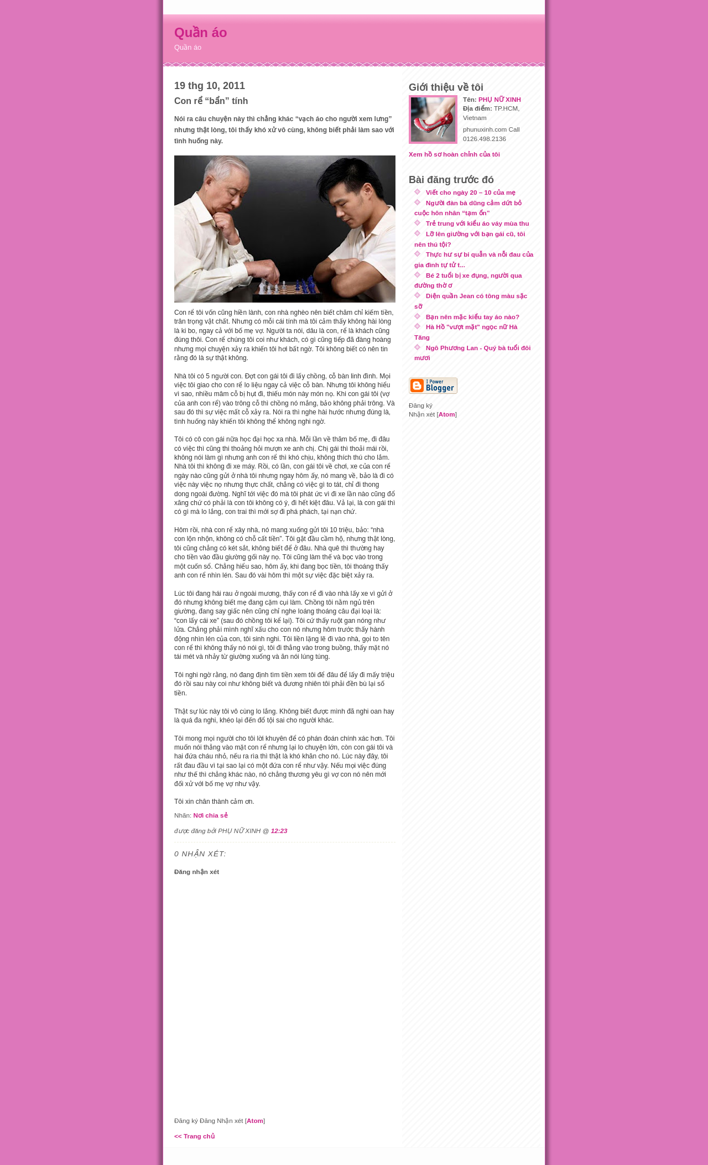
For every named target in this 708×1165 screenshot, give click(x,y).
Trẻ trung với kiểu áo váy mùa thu (477, 223)
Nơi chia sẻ (210, 815)
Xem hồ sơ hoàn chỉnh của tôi (454, 154)
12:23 (279, 830)
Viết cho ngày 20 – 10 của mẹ (471, 192)
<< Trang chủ (194, 1136)
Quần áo (200, 32)
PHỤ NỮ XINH (499, 99)
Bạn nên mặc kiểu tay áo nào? (472, 316)
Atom (255, 1120)
